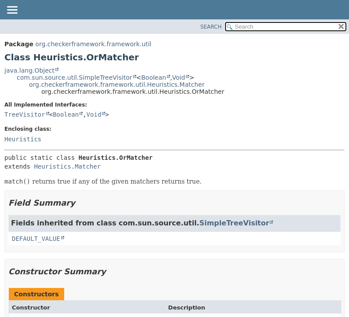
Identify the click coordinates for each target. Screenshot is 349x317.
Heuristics (22, 139)
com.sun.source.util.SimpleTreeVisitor (74, 77)
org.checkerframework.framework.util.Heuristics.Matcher (116, 84)
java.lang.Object (29, 70)
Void (178, 77)
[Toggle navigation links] (11, 10)
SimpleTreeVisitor (234, 223)
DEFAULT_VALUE (36, 238)
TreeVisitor (24, 114)
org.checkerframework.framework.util (93, 44)
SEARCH (211, 27)
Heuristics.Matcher (67, 166)
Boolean (153, 77)
